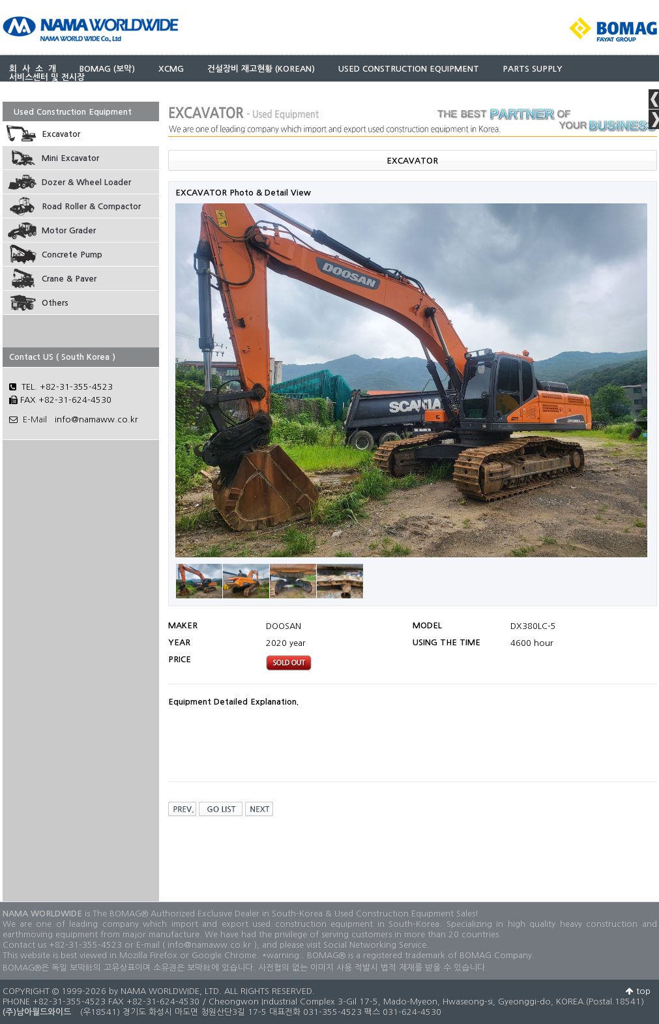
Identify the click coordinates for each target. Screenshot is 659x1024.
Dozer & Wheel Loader (86, 182)
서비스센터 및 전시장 (47, 77)
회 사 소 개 (32, 69)
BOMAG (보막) (107, 69)
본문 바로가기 (0, 0)
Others (55, 303)
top (638, 991)
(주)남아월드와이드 (37, 1012)
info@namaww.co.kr (96, 419)
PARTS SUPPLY (533, 69)
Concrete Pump (72, 254)
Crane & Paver (69, 278)
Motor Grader (69, 230)
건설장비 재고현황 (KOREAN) (261, 69)
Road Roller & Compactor (91, 206)
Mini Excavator (70, 158)
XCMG (171, 69)
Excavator (61, 134)
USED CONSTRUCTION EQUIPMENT (408, 69)
